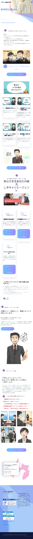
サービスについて (8, 328)
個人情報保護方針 (6, 524)
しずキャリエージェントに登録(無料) (23, 233)
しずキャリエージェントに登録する (16, 74)
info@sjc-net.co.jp (7, 472)
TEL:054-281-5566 (7, 471)
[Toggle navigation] (32, 2)
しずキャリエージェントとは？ (9, 232)
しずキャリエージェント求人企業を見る (9, 269)
